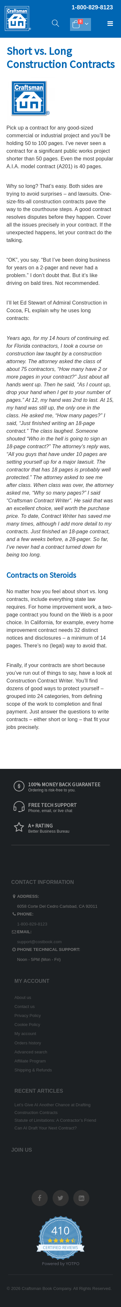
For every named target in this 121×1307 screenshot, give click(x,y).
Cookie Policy (27, 1024)
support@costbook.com (39, 941)
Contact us (25, 1006)
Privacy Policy (28, 1015)
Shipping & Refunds (33, 1070)
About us (23, 997)
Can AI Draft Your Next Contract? (46, 1128)
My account (25, 1033)
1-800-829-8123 (32, 924)
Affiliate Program (30, 1061)
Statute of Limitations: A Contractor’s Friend (55, 1120)
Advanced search (31, 1052)
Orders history (28, 1043)
